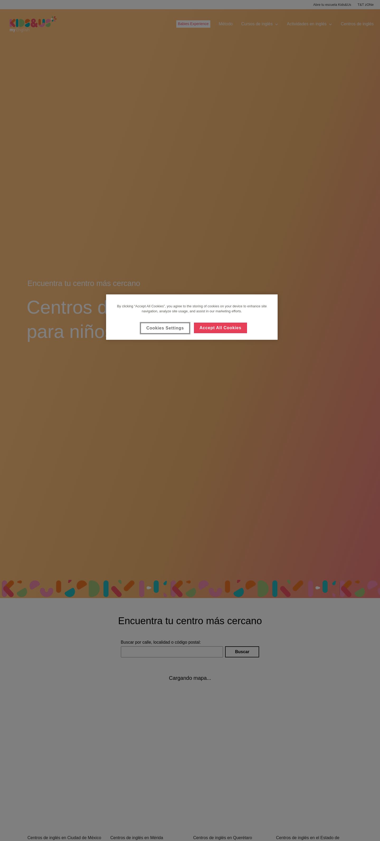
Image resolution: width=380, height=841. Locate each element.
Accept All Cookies (220, 328)
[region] (192, 317)
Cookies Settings (165, 328)
